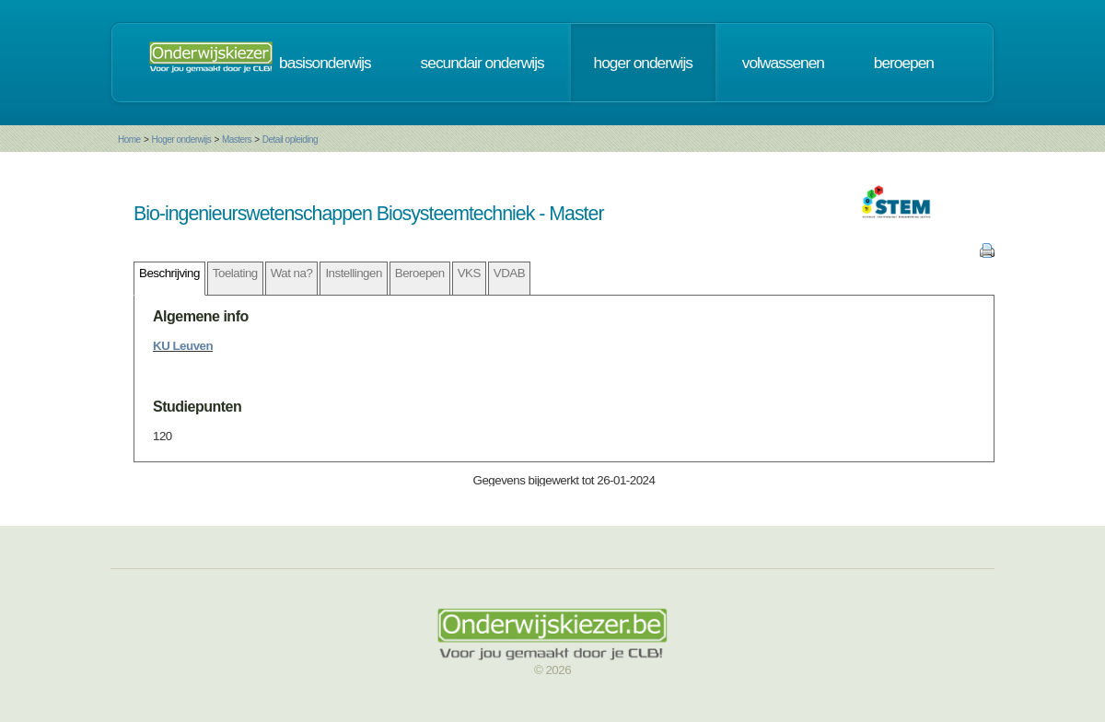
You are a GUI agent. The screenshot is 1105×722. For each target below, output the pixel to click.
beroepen (904, 62)
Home (129, 139)
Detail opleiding (290, 139)
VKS (469, 273)
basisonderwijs (325, 62)
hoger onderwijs (643, 62)
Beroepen (420, 273)
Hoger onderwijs (181, 139)
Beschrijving (169, 273)
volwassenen (783, 62)
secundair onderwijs (482, 62)
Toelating (235, 273)
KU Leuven (183, 346)
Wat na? (292, 273)
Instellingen (353, 273)
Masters (236, 139)
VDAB (509, 273)
